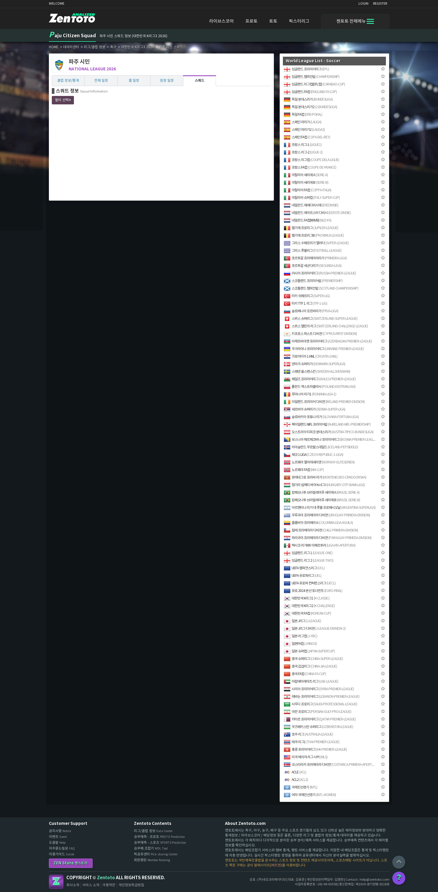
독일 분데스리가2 (310, 107)
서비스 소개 (90, 885)
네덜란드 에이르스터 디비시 (317, 213)
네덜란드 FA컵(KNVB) (307, 220)
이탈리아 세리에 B (306, 182)
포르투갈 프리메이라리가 (315, 258)
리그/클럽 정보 (153, 831)
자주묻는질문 (62, 848)
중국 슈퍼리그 (313, 659)
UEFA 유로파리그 (302, 575)
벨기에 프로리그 (311, 228)
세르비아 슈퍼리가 (314, 409)
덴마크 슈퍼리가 (314, 364)
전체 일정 (101, 81)
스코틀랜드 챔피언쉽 (321, 288)
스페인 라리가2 (304, 129)
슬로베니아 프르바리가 (311, 311)
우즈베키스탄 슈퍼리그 (318, 727)
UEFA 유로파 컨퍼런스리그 (310, 583)
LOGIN (363, 4)
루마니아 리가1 (310, 394)
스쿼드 (199, 81)
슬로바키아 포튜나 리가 (321, 417)
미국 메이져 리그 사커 (305, 757)
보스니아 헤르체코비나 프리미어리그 (330, 439)
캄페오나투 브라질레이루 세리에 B (322, 500)
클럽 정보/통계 (68, 81)
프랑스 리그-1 (303, 145)
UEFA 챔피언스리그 (304, 568)
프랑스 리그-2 (303, 152)
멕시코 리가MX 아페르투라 (319, 545)
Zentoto (56, 882)
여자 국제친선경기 (310, 795)
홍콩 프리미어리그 (315, 749)
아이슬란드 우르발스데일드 (321, 447)
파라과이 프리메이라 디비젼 (327, 538)
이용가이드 (61, 854)
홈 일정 (134, 81)
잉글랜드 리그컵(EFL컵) (314, 84)
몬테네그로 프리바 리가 (325, 477)
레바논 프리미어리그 (321, 696)
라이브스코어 (221, 21)
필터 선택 (63, 100)
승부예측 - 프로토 (159, 837)
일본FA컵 (300, 644)
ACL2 (296, 780)
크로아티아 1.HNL (310, 356)
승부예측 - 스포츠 (160, 843)
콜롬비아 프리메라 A (318, 523)
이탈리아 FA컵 (307, 190)
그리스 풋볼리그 (312, 250)
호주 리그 (308, 734)
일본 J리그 (302, 621)
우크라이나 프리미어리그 (324, 349)
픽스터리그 (299, 21)
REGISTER (380, 4)
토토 (273, 21)
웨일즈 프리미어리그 (320, 379)
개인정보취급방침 (131, 885)
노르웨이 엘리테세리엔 (319, 462)
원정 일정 (167, 81)
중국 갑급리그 (310, 666)
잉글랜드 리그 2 (308, 560)
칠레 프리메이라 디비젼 (321, 530)
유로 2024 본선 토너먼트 (313, 591)
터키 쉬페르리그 (307, 296)
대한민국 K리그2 (309, 606)
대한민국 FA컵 (307, 613)
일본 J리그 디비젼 (314, 628)
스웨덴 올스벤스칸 (317, 371)
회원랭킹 (152, 860)
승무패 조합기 (151, 848)
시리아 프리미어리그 (319, 689)
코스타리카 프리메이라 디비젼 (330, 764)
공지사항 (60, 831)
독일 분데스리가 (308, 99)
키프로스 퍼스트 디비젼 (320, 334)
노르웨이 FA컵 (304, 470)
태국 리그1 (311, 742)
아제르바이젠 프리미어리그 (328, 341)
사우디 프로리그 (320, 704)
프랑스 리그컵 (311, 160)
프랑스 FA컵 (310, 167)
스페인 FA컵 (307, 137)
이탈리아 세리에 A (306, 175)
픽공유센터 (156, 854)
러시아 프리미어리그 (320, 273)
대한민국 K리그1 (306, 598)
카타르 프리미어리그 (320, 719)
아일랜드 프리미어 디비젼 (324, 402)
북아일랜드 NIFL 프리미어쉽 (327, 424)
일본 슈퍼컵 (309, 651)
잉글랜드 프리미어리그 (306, 69)
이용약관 (108, 885)
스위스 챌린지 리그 (326, 326)
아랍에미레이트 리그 (311, 681)
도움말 (57, 843)
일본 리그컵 (300, 636)
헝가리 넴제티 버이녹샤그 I (324, 485)
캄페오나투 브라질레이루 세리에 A (321, 492)
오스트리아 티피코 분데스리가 (328, 432)
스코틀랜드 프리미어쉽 (313, 281)
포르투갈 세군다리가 (312, 266)
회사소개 (72, 885)
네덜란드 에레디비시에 (311, 205)
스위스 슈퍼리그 (320, 318)
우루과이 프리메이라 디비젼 (327, 515)
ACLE (295, 772)
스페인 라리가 (302, 122)
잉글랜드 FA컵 (310, 92)
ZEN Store (71, 863)
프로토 (251, 21)
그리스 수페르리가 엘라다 (316, 243)
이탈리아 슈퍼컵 (312, 198)
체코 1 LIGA (313, 455)
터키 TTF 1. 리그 (305, 303)
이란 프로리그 (317, 712)
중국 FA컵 (305, 674)
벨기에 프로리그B (314, 235)
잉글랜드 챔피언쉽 (311, 77)
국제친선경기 (300, 787)
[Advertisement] (161, 157)
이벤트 (58, 837)
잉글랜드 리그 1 (308, 553)
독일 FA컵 (303, 114)
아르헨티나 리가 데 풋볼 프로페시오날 (329, 507)
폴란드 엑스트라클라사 (319, 386)
